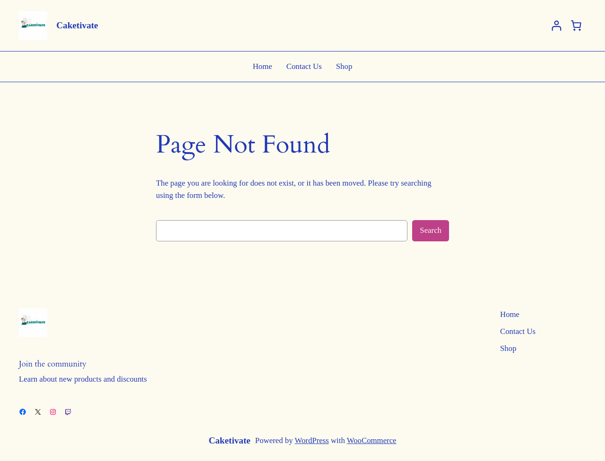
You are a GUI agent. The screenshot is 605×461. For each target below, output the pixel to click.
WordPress (311, 440)
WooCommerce (372, 440)
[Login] (556, 25)
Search (430, 230)
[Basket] (576, 25)
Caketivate (77, 25)
